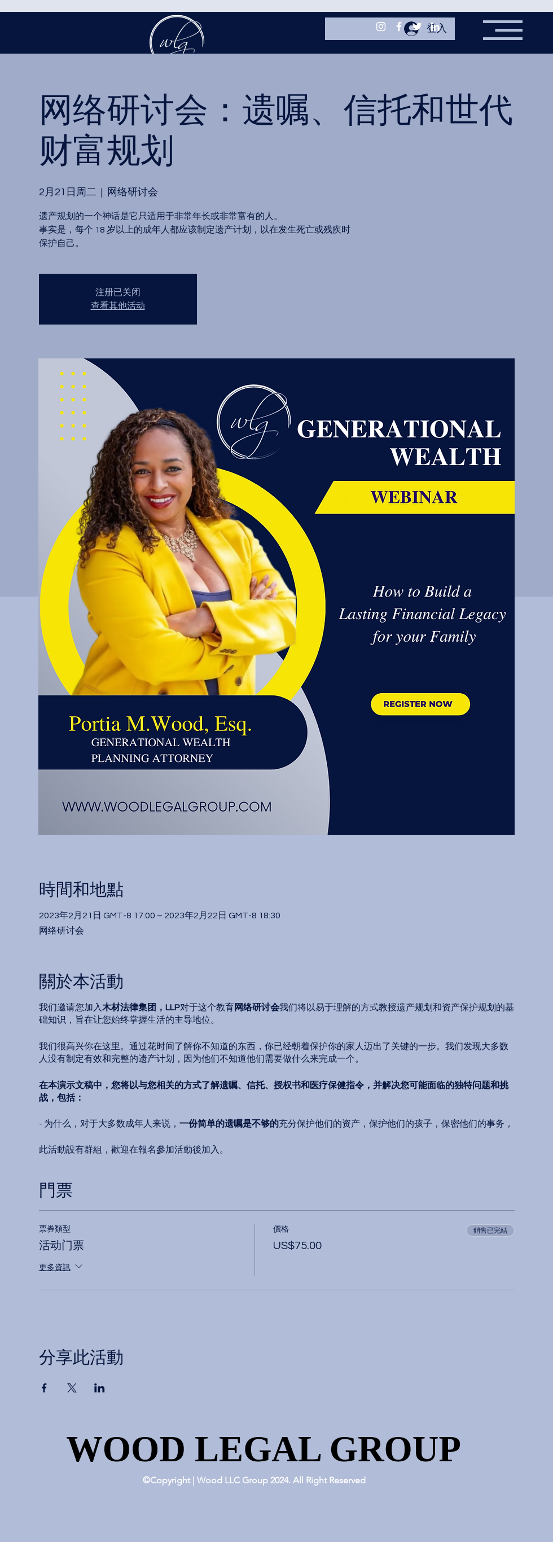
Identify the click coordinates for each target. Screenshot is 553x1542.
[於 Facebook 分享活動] (44, 1387)
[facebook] (399, 26)
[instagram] (381, 26)
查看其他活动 (118, 305)
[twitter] (417, 26)
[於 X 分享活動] (72, 1387)
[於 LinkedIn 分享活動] (99, 1387)
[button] (503, 30)
